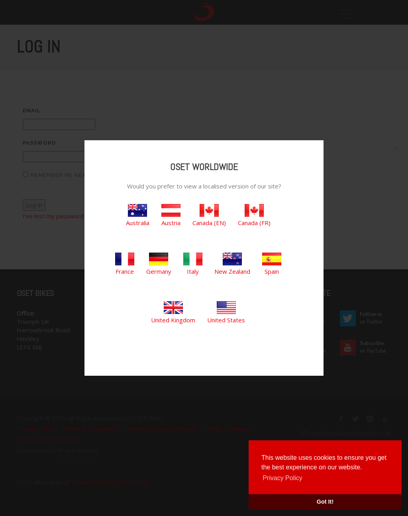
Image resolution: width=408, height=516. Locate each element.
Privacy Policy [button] (282, 478)
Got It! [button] (325, 501)
